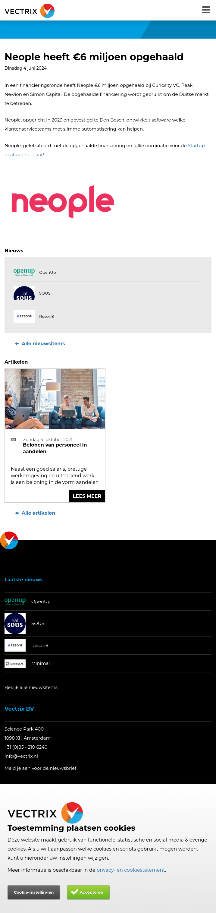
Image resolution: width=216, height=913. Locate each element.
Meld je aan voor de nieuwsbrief (40, 768)
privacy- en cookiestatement (131, 870)
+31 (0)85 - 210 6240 (26, 747)
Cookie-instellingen (34, 892)
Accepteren (91, 892)
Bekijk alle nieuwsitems (31, 687)
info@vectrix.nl (21, 756)
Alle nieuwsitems (39, 343)
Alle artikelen (34, 513)
